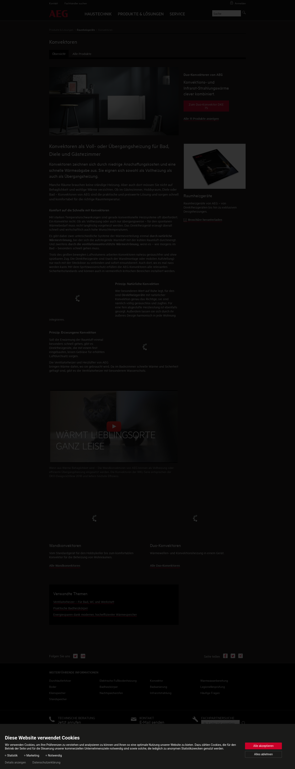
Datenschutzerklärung (46, 762)
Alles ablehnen (263, 754)
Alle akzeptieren (263, 745)
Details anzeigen (15, 762)
